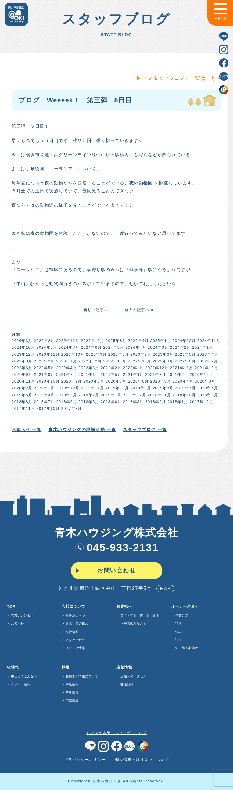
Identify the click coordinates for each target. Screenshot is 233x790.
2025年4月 (137, 341)
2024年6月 (90, 347)
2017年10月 (47, 408)
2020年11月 (22, 381)
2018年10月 (183, 395)
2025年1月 (159, 341)
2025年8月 (115, 341)
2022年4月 (65, 368)
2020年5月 (159, 381)
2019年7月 (184, 388)
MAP (165, 588)
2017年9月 (70, 408)
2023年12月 (22, 354)
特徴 (178, 623)
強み (178, 632)
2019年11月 (91, 388)
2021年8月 (43, 374)
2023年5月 (184, 354)
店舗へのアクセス (133, 676)
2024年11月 (208, 341)
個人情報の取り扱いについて (142, 759)
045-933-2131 (116, 547)
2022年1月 (132, 368)
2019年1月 (110, 395)
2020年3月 (204, 381)
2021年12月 (156, 368)
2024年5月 (112, 347)
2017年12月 (200, 402)
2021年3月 (155, 374)
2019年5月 (21, 395)
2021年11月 (181, 368)
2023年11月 (47, 354)
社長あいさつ (75, 615)
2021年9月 (21, 374)
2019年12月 (67, 388)
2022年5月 (43, 368)
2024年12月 (183, 341)
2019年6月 (206, 388)
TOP (11, 606)
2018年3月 (132, 402)
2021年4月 (132, 374)
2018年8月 (21, 402)
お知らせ (17, 623)
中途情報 (72, 684)
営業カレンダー (22, 615)
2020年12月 (200, 374)
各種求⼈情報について (82, 676)
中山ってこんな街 (24, 676)
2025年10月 (91, 341)
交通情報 (126, 684)
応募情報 (72, 701)
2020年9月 (70, 381)
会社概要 (72, 632)
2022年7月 (206, 361)
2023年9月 (95, 354)
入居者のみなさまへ (134, 623)
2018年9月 (206, 395)
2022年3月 (88, 368)
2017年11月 (22, 408)
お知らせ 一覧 (26, 429)
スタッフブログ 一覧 (144, 429)
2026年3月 (21, 341)
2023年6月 (162, 354)
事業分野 (181, 615)
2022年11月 (114, 361)
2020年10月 (47, 381)
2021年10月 (205, 368)
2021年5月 (110, 374)
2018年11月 (158, 395)
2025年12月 (67, 341)
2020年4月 (182, 381)
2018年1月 (177, 402)
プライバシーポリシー (85, 759)
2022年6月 (21, 368)
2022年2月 (110, 368)
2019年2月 (88, 395)
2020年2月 (21, 388)
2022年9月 (162, 361)
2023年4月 (206, 354)
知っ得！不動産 (186, 648)
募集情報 (72, 693)
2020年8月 (93, 381)
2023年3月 (21, 361)
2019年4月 (43, 395)
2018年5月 (88, 402)
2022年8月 (184, 361)
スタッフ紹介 (75, 640)
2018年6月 (65, 402)
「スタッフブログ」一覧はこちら (181, 78)
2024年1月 (202, 347)
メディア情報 (75, 648)
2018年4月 (110, 402)
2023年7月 (140, 354)
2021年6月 (88, 374)
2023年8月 (117, 354)
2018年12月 (134, 395)
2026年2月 (43, 341)
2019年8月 (162, 388)
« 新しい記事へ (93, 310)
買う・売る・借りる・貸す (139, 615)
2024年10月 (22, 347)
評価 (178, 640)
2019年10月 (116, 388)
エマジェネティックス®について (116, 733)
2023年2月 (43, 361)
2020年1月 (43, 388)
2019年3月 (65, 395)
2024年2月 (179, 347)
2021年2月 (177, 374)
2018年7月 (43, 402)
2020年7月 (115, 381)
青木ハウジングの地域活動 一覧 (81, 429)
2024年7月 (68, 347)
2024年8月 (46, 347)
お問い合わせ (116, 570)
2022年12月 (89, 361)
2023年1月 (65, 361)
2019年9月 (140, 388)
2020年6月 (137, 381)
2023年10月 (72, 354)
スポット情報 (20, 684)
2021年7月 (65, 374)
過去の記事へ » (138, 310)
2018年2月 (155, 402)
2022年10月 (138, 361)
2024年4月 (135, 347)
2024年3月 (157, 347)
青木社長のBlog (77, 623)
